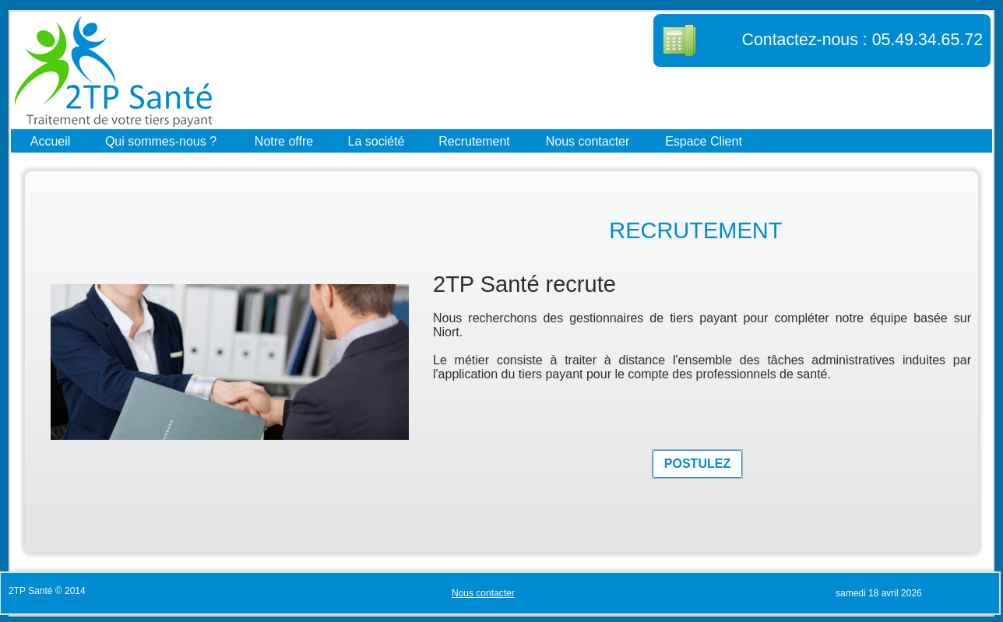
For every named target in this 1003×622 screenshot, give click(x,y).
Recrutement (474, 140)
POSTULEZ (697, 463)
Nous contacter (588, 140)
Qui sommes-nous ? (160, 140)
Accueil (50, 140)
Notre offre (284, 140)
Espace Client (703, 140)
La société (376, 140)
